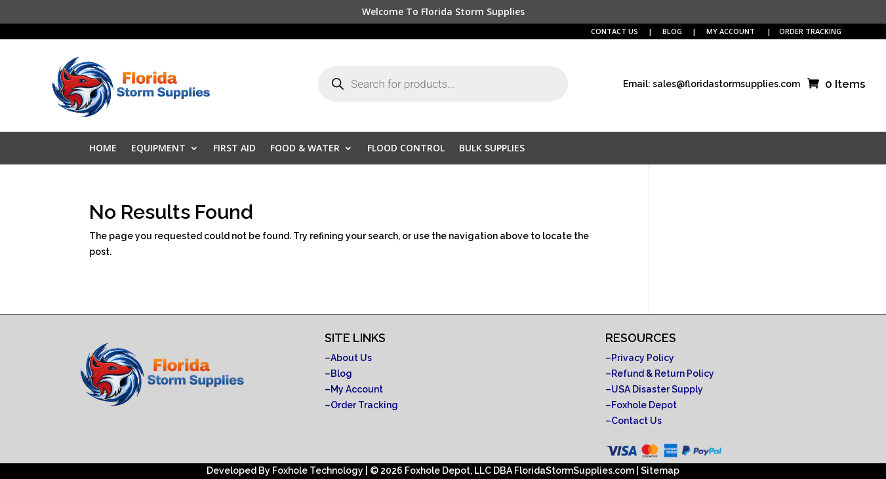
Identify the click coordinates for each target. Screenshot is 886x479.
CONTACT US (614, 31)
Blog (341, 373)
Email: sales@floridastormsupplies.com (711, 84)
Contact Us (636, 420)
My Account (357, 389)
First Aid (234, 149)
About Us (351, 358)
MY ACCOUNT (731, 31)
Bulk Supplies (492, 149)
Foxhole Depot (644, 405)
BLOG (673, 31)
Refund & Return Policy (662, 373)
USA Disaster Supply (657, 389)
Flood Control (406, 149)
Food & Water (305, 149)
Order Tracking (364, 405)
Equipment (158, 149)
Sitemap (660, 470)
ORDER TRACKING (810, 31)
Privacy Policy (642, 358)
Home (103, 149)
